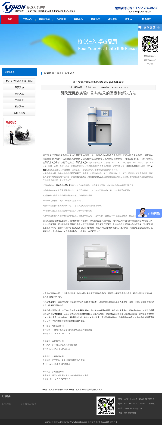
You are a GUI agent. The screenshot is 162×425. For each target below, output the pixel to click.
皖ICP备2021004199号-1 (106, 422)
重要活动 (19, 87)
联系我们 (146, 19)
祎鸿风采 (19, 93)
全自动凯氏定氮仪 (28, 404)
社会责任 (19, 106)
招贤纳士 (129, 19)
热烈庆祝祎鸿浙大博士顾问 (19, 81)
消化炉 (68, 185)
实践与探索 (19, 112)
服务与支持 (44, 19)
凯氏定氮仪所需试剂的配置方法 (89, 389)
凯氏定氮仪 (81, 162)
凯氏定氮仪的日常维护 (58, 389)
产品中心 (27, 19)
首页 (10, 19)
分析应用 (61, 19)
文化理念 (19, 100)
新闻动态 (95, 19)
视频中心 (78, 19)
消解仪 (58, 185)
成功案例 (112, 19)
